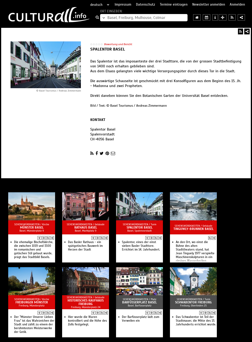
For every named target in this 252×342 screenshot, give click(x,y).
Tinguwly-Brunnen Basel (193, 229)
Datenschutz (145, 4)
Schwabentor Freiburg (193, 302)
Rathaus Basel (85, 227)
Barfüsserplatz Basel (139, 302)
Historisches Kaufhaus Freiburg (86, 302)
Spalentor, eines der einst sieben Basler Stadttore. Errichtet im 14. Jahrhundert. (141, 245)
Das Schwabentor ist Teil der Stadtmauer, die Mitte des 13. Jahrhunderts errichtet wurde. (196, 320)
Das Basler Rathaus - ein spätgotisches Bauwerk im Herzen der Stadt (85, 245)
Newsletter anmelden (208, 4)
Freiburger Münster (31, 302)
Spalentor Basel (140, 227)
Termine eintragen (174, 4)
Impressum (123, 4)
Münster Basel (32, 227)
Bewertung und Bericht (118, 44)
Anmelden (237, 4)
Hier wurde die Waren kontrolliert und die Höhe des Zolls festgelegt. (87, 320)
